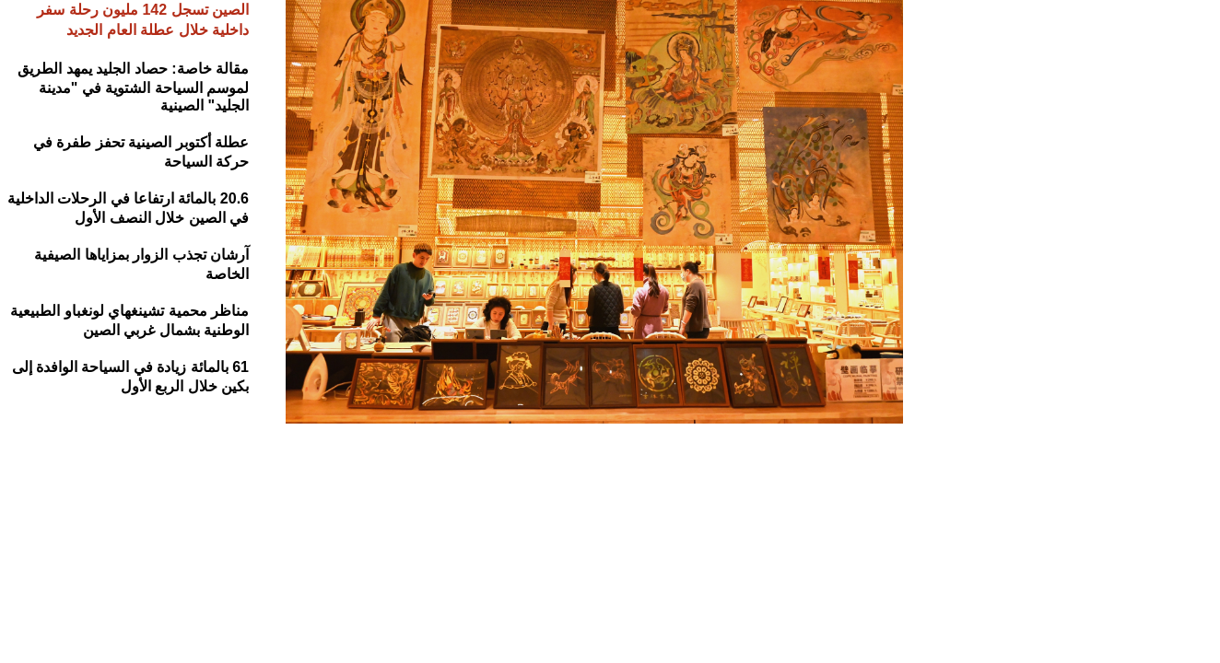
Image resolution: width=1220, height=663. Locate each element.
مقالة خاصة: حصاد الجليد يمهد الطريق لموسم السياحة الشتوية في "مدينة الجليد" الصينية (133, 87)
